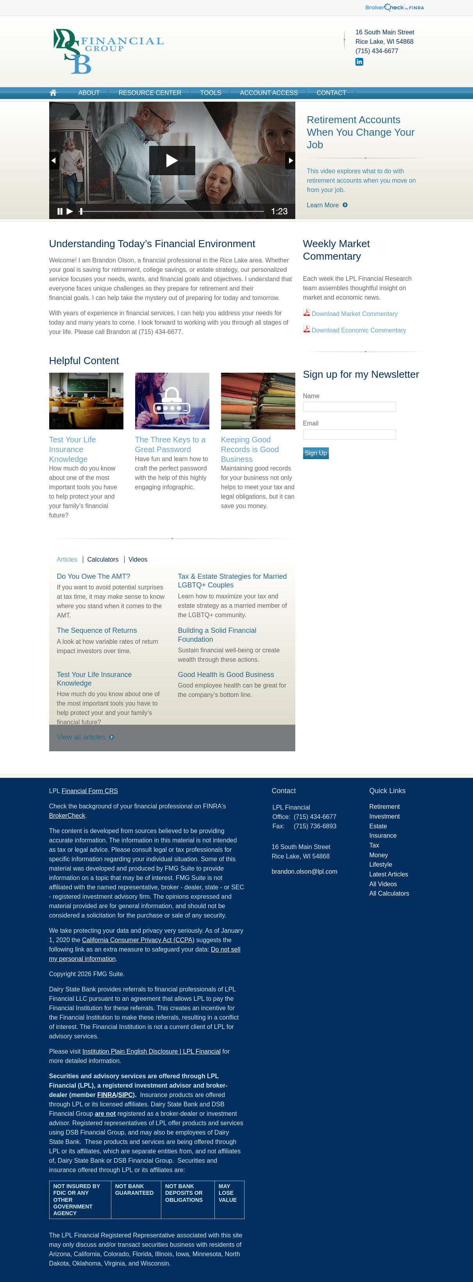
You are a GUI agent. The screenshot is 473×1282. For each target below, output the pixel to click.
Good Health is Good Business (226, 675)
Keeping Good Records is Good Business (250, 449)
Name (311, 396)
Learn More (323, 205)
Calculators (102, 559)
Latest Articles (389, 874)
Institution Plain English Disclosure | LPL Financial (151, 1051)
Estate (378, 826)
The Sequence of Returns (97, 630)
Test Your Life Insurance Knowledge (72, 449)
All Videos (383, 884)
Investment (384, 816)
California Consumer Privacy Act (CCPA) (138, 940)
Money (378, 855)
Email (311, 423)
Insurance (383, 835)
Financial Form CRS (90, 791)
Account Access (269, 93)
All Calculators (389, 893)
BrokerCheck (67, 815)
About (89, 93)
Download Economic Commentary (358, 330)
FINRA (106, 1095)
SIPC (125, 1095)
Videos (138, 559)
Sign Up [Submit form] (316, 453)
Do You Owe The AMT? (93, 576)
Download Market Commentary (354, 314)
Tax (374, 845)
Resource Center (150, 93)
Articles (67, 559)
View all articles (81, 737)
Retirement (384, 806)
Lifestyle (381, 864)
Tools (210, 93)
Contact (331, 93)
